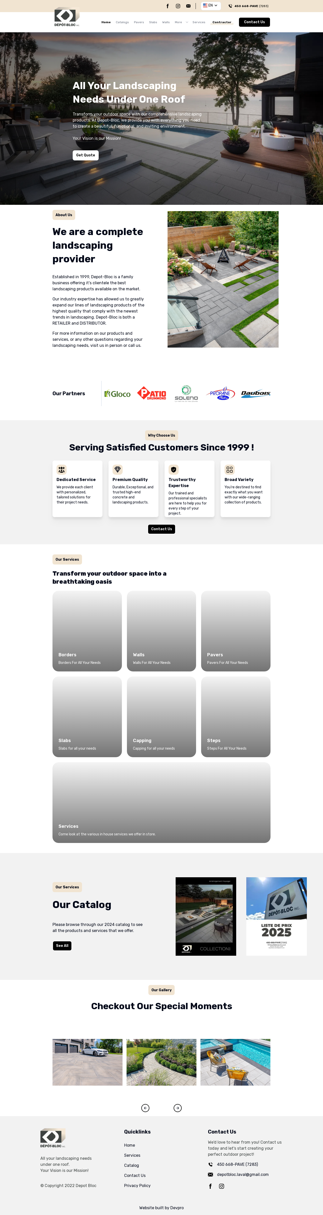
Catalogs (122, 22)
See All (58, 947)
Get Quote (85, 155)
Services (199, 22)
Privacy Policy (137, 1185)
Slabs (153, 22)
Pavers (139, 22)
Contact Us (254, 22)
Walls (166, 22)
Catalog (131, 1165)
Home (106, 22)
